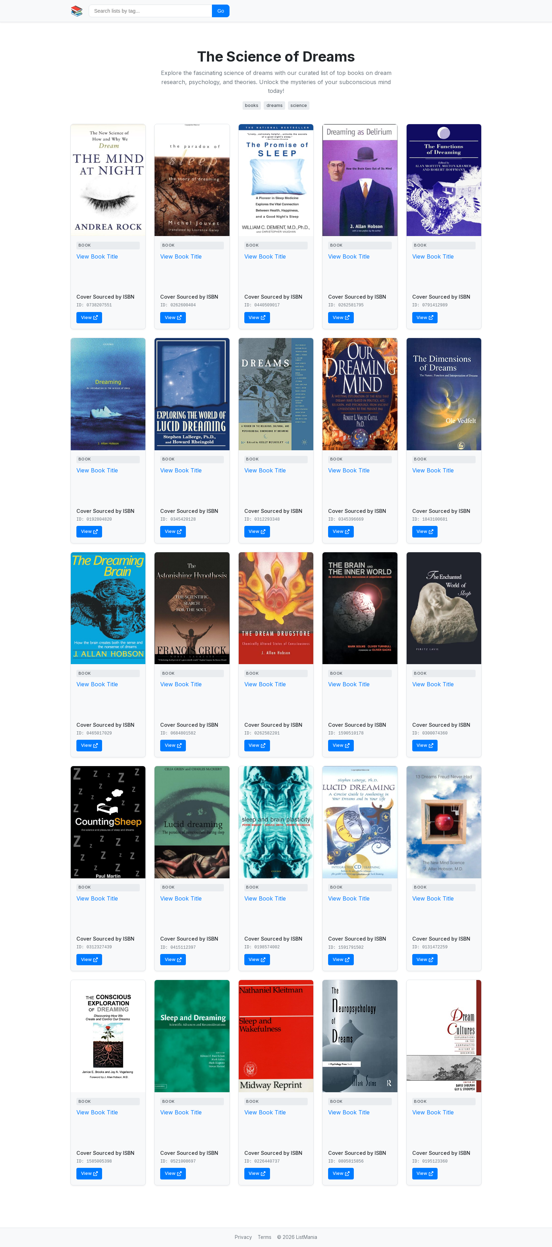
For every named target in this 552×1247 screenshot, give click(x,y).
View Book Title (97, 256)
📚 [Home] (76, 11)
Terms (264, 1237)
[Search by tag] (150, 11)
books (251, 105)
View (89, 317)
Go (220, 11)
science (298, 105)
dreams (274, 105)
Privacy (243, 1237)
